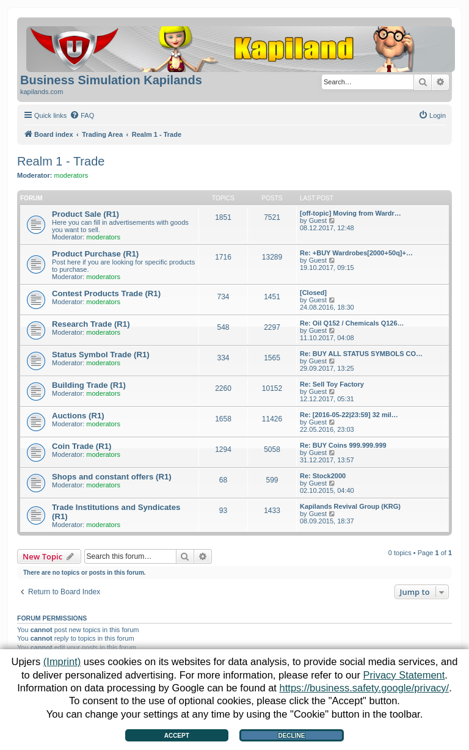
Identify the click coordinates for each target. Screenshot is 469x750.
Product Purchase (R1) (95, 253)
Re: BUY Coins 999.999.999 (343, 445)
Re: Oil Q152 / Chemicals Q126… (352, 323)
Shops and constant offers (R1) (112, 476)
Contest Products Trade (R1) (106, 293)
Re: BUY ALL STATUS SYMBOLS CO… (361, 353)
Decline (291, 735)
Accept (176, 735)
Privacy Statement (404, 674)
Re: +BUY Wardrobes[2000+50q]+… (356, 253)
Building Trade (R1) (89, 385)
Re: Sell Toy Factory (332, 384)
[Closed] (313, 292)
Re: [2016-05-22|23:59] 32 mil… (349, 414)
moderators (71, 175)
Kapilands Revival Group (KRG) (350, 506)
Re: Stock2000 (323, 475)
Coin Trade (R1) (81, 446)
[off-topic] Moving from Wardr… (350, 213)
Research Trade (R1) (91, 324)
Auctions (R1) (78, 415)
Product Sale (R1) (85, 214)
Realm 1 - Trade (60, 161)
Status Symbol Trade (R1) (101, 354)
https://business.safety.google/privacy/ (364, 687)
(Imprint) (62, 661)
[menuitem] (82, 115)
